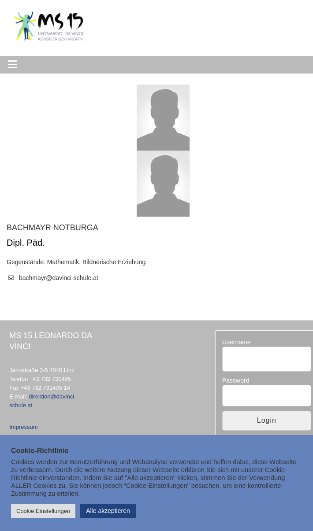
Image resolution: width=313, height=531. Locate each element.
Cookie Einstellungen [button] (43, 511)
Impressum (23, 427)
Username (236, 342)
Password (235, 380)
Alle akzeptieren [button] (108, 510)
